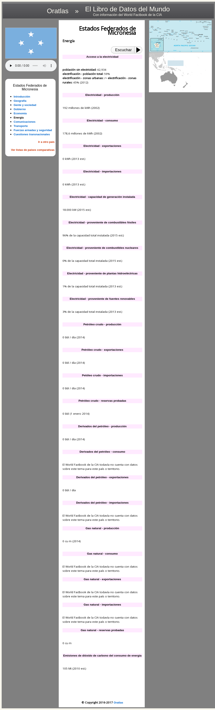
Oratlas (118, 702)
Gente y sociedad (25, 105)
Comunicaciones (24, 121)
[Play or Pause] (139, 50)
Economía (20, 113)
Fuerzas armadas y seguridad (33, 130)
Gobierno (20, 109)
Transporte (21, 126)
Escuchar (123, 50)
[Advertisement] (31, 181)
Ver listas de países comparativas (33, 149)
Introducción (22, 96)
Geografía (20, 100)
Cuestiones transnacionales (32, 134)
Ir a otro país (46, 141)
